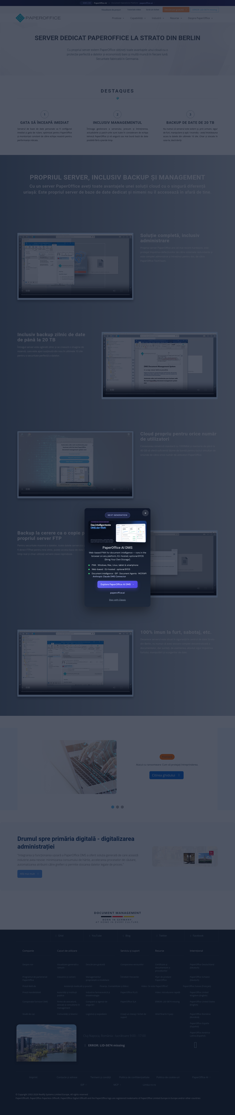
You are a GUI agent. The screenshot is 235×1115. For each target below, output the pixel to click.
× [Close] (145, 513)
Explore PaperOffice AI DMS (117, 584)
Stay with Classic (117, 599)
